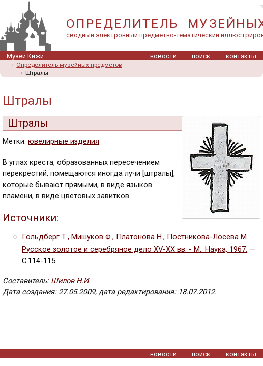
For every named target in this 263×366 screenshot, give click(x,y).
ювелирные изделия (63, 141)
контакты (241, 56)
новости (163, 56)
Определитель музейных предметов (69, 64)
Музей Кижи (25, 56)
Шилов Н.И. (71, 280)
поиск (201, 56)
